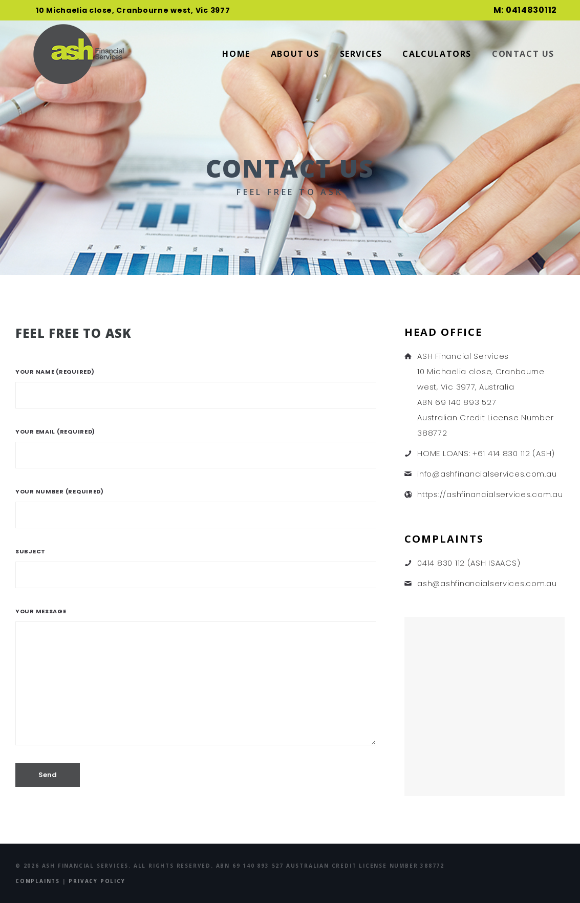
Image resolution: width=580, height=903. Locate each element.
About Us (295, 53)
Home (236, 53)
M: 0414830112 (525, 10)
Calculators (436, 53)
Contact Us (523, 53)
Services (361, 53)
